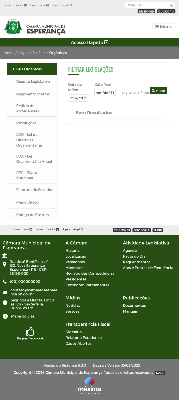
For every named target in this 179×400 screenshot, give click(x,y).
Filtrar (158, 91)
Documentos (134, 305)
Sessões (72, 311)
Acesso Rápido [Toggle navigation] (89, 42)
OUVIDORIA (166, 11)
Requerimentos (137, 262)
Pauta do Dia (134, 256)
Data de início (75, 87)
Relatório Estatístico (83, 337)
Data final (102, 84)
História (72, 250)
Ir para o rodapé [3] (62, 5)
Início (9, 53)
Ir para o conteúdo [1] (15, 5)
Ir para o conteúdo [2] (48, 229)
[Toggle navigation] (164, 26)
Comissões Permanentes (87, 285)
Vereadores (75, 262)
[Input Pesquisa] (147, 5)
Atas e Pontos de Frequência (148, 267)
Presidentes (75, 279)
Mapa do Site (22, 316)
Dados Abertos (78, 343)
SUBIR (158, 230)
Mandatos (74, 267)
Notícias (72, 305)
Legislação (27, 53)
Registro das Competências (89, 273)
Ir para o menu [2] (39, 5)
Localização (75, 256)
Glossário (73, 332)
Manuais (130, 311)
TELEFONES (147, 11)
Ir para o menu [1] (23, 229)
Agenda (130, 250)
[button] (170, 5)
